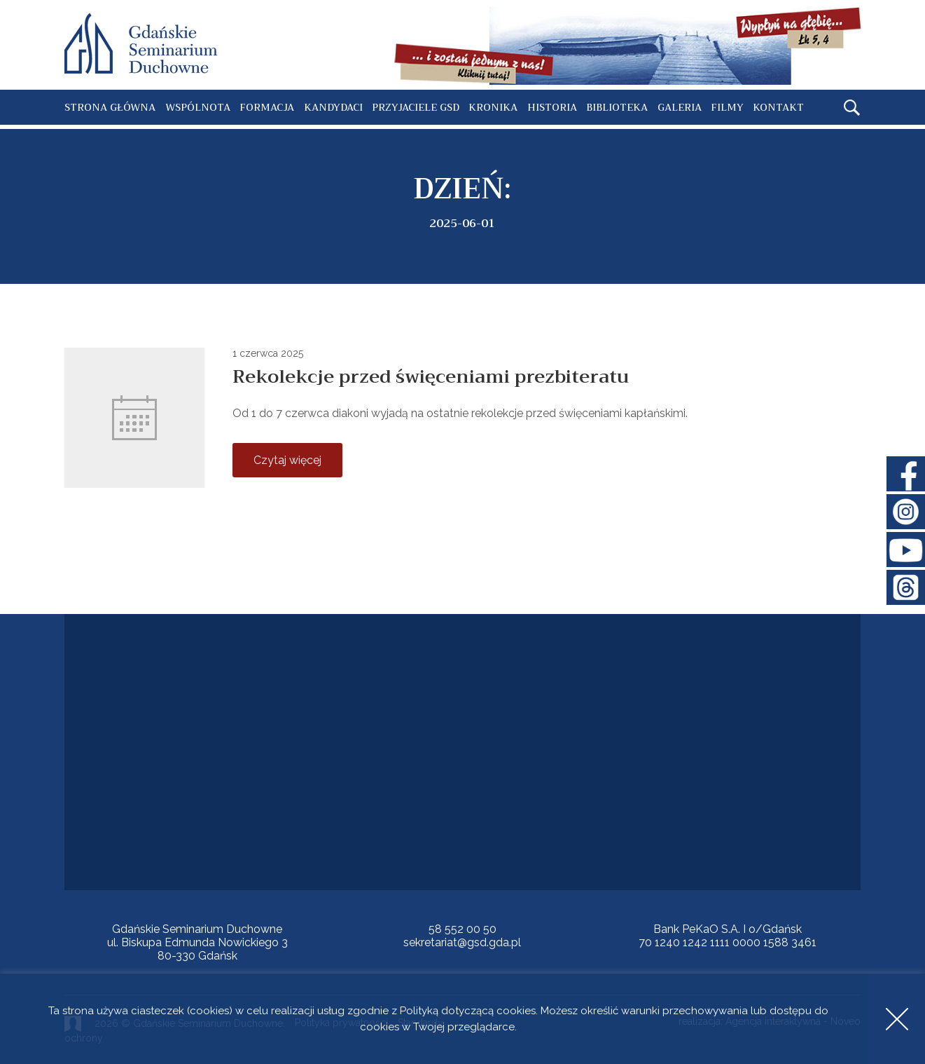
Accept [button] (897, 1019)
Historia (552, 107)
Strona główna (109, 107)
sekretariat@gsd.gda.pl (462, 942)
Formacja (266, 107)
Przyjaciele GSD (415, 107)
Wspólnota (197, 107)
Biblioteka (617, 107)
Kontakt (778, 107)
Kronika (492, 107)
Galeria (680, 107)
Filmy (727, 107)
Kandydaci (333, 107)
